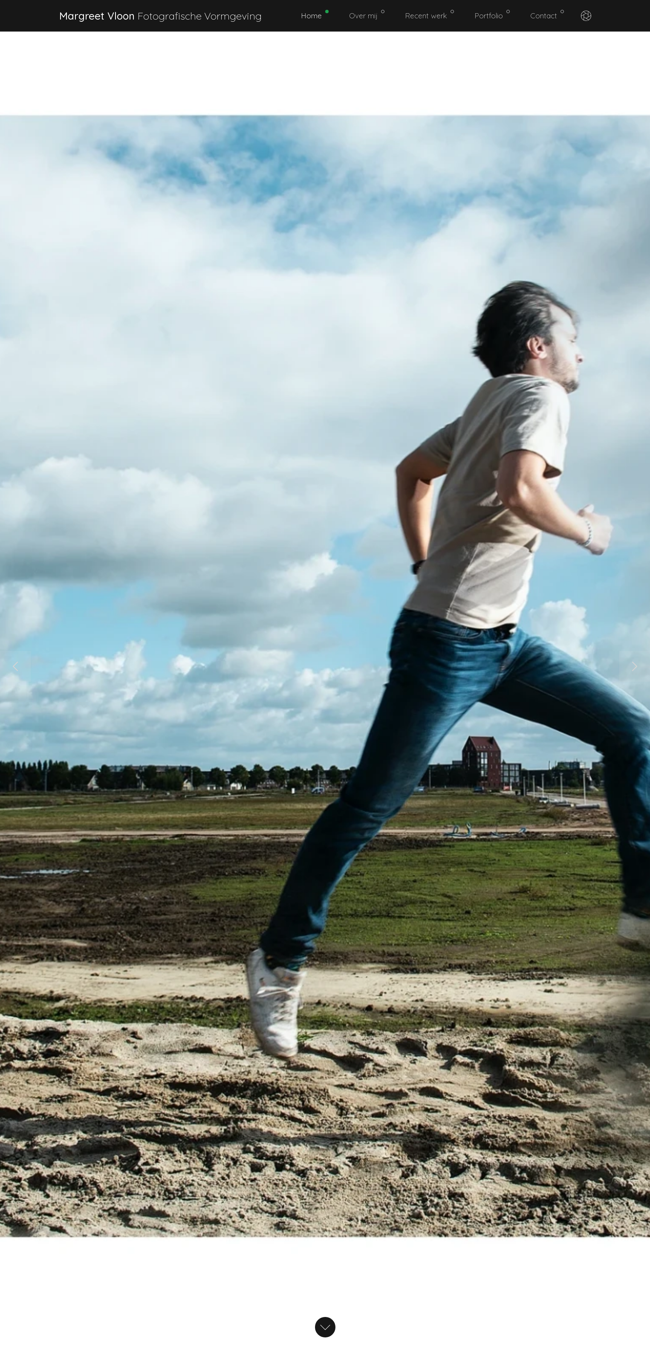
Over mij (366, 15)
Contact (547, 15)
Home (315, 15)
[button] (15, 666)
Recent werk (429, 15)
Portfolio (492, 15)
